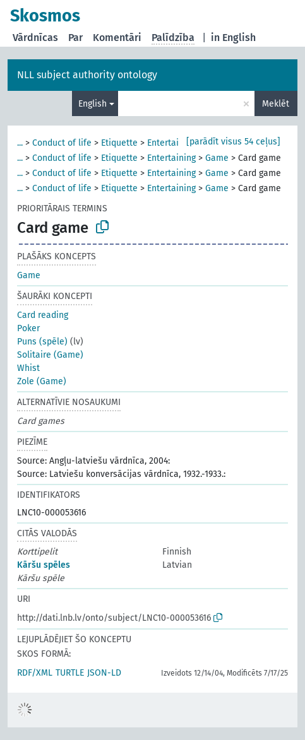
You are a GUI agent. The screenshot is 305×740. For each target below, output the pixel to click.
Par (75, 38)
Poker (28, 328)
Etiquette (119, 143)
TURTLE (70, 672)
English (92, 103)
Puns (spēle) (42, 341)
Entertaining (171, 143)
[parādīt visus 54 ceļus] (233, 141)
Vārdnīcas (35, 38)
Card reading (42, 315)
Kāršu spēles (43, 565)
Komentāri (117, 38)
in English (233, 38)
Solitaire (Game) (50, 354)
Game (217, 158)
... (20, 143)
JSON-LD (104, 672)
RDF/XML (34, 672)
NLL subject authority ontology (87, 75)
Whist (28, 368)
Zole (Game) (41, 381)
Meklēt (275, 103)
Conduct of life (62, 143)
